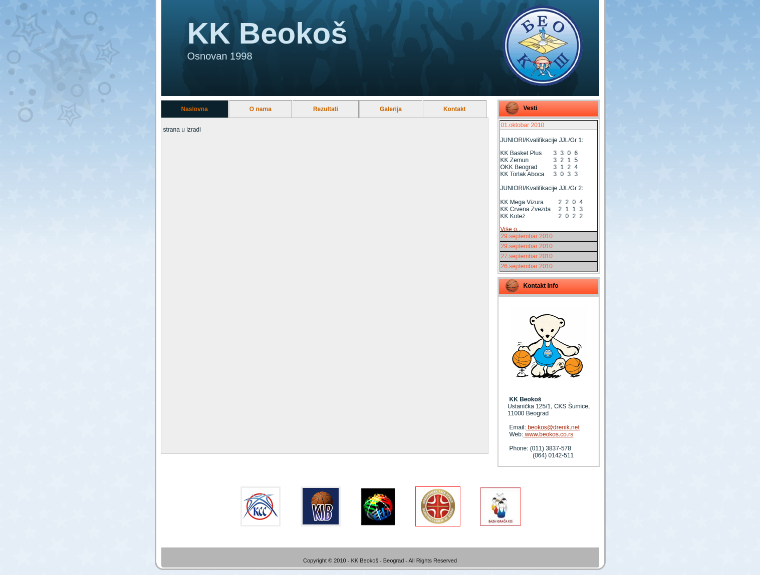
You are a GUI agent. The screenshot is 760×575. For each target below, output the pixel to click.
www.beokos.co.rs (548, 434)
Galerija (391, 109)
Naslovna (194, 109)
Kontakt (454, 109)
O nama (260, 109)
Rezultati (325, 109)
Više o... (511, 229)
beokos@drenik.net (553, 427)
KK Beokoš (267, 33)
